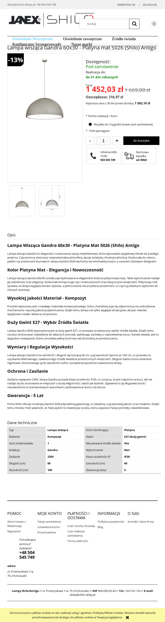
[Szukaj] (134, 24)
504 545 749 (133, 591)
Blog (100, 527)
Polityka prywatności (111, 521)
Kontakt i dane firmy (141, 521)
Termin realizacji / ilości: (102, 116)
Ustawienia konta (48, 527)
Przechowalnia (46, 532)
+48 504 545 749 (46, 4)
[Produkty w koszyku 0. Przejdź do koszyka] (150, 24)
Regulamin (14, 531)
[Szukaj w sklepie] (111, 24)
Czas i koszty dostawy (81, 526)
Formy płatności (77, 541)
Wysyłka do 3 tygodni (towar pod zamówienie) (123, 124)
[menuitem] (32, 39)
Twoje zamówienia (49, 521)
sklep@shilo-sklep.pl (21, 4)
